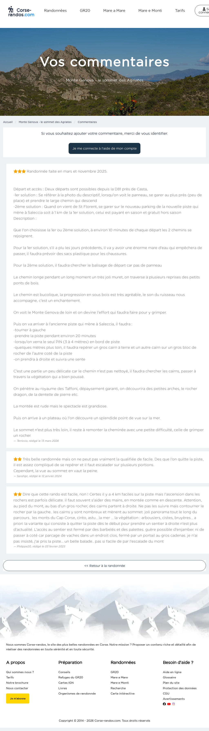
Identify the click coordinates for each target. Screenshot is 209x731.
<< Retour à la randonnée (104, 566)
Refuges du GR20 (70, 677)
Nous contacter (17, 688)
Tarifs (180, 10)
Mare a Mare (114, 10)
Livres (62, 688)
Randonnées (55, 10)
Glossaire (169, 677)
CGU (166, 693)
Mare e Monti (150, 10)
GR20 (85, 10)
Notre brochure (17, 682)
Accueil (7, 121)
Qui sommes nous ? (20, 672)
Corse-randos (21, 11)
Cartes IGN (66, 682)
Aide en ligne (172, 672)
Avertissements (174, 698)
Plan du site (171, 682)
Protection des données (180, 688)
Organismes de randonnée (77, 693)
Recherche (118, 688)
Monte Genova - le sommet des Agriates (45, 121)
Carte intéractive (123, 693)
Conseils (64, 672)
